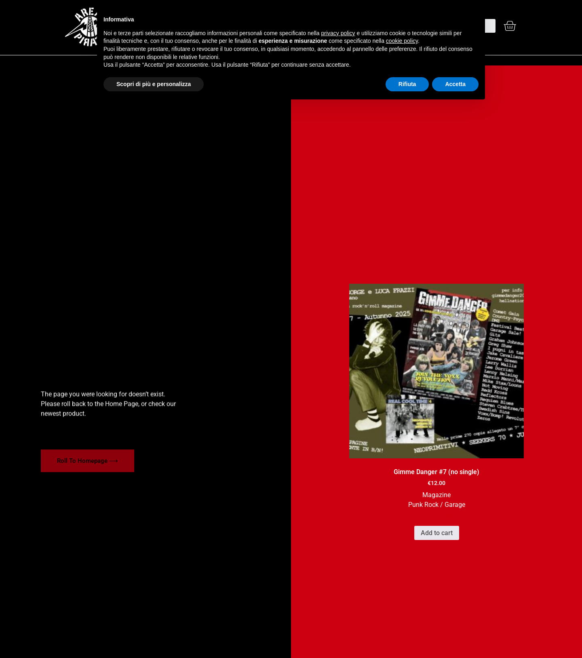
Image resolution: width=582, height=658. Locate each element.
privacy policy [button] (338, 33)
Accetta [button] (455, 84)
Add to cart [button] (437, 533)
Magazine (436, 495)
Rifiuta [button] (407, 84)
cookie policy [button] (402, 41)
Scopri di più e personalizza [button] (153, 84)
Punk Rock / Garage (436, 504)
